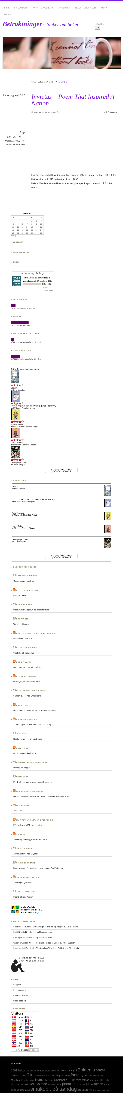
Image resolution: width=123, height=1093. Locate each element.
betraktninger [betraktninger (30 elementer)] (43, 1070)
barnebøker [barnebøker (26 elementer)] (31, 1071)
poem (16, 141)
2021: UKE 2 (18, 811)
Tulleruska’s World (28, 877)
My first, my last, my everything (34, 820)
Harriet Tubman (17, 443)
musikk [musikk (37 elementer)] (24, 1084)
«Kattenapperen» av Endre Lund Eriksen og (32, 725)
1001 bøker (64, 8)
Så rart (20, 834)
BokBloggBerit (25, 605)
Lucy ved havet (19, 595)
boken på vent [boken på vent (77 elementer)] (67, 1070)
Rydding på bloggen (21, 768)
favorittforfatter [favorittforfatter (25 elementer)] (90, 1075)
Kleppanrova (23, 748)
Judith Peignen (19, 464)
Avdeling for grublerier (22, 883)
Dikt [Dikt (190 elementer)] (29, 1075)
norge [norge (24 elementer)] (50, 1084)
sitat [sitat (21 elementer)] (28, 1090)
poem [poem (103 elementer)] (66, 1084)
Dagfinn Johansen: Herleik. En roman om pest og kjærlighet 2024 (41, 796)
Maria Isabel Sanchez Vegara (25, 426)
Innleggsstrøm (19, 990)
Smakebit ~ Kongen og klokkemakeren (35, 932)
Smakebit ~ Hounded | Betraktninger (28, 927)
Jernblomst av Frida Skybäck (25, 854)
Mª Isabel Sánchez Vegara (24, 408)
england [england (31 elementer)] (60, 1075)
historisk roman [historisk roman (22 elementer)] (28, 1080)
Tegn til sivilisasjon (21, 624)
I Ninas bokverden (26, 719)
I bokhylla (22, 705)
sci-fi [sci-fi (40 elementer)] (106, 1084)
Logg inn (17, 985)
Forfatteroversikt (42, 8)
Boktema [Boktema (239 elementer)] (86, 1069)
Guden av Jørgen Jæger (64, 943)
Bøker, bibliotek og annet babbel (36, 633)
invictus (15, 137)
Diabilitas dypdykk (27, 648)
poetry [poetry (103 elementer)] (76, 1084)
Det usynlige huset (19, 462)
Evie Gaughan (19, 390)
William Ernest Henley (15, 144)
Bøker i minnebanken (15, 8)
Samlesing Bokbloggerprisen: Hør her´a (30, 839)
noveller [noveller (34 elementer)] (57, 1084)
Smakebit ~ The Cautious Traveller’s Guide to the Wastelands (52, 948)
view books (49, 291)
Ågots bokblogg (25, 892)
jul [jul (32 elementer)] (52, 1080)
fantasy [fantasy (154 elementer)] (77, 1075)
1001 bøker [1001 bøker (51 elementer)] (18, 1070)
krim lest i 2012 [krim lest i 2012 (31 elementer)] (97, 1080)
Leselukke (22, 777)
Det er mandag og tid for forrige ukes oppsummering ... (36, 710)
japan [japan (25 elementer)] (47, 1080)
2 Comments (111, 112)
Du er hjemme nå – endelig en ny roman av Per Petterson (38, 868)
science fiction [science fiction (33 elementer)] (18, 1090)
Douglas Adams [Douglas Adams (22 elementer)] (41, 1075)
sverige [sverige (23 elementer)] (98, 1090)
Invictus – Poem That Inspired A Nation (72, 100)
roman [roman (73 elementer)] (98, 1084)
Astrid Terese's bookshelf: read (25, 369)
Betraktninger (22, 24)
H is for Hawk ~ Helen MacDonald (27, 739)
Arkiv (104, 8)
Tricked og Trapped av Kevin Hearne (62, 927)
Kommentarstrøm (20, 995)
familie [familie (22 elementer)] (67, 1075)
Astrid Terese (28, 278)
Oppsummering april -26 (23, 581)
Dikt (59, 112)
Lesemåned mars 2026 (23, 638)
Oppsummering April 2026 (24, 753)
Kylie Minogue (17, 424)
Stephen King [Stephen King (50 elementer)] (85, 1089)
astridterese (48, 112)
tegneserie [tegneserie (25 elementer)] (106, 1090)
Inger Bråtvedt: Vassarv (23, 897)
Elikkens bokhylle (27, 676)
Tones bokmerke (25, 863)
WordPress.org (19, 1001)
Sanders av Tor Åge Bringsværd (27, 696)
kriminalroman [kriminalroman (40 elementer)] (81, 1080)
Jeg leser (21, 734)
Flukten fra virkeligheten (31, 691)
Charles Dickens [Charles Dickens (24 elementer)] (18, 1075)
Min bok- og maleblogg (29, 791)
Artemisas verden (26, 576)
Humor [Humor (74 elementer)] (40, 1080)
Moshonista (23, 805)
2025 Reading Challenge (32, 273)
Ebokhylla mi (23, 662)
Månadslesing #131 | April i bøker (27, 825)
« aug (13, 236)
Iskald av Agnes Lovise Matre (39, 937)
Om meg (8, 14)
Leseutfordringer (85, 8)
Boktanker (22, 619)
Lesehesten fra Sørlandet (31, 762)
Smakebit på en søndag (23, 653)
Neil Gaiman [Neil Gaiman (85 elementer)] (38, 1084)
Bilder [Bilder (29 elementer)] (53, 1071)
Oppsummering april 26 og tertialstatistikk (31, 610)
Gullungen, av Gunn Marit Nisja (26, 681)
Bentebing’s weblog (27, 590)
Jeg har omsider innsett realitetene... (29, 667)
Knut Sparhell (19, 937)
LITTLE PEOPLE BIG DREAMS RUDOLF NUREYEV (33, 406)
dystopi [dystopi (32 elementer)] (52, 1075)
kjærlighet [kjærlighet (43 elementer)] (59, 1080)
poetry (22, 141)
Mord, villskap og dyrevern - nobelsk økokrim (32, 782)
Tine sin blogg (24, 849)
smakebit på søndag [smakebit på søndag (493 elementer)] (53, 1089)
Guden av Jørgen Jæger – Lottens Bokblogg (32, 943)
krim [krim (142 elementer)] (69, 1079)
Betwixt (14, 388)
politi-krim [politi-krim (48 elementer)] (87, 1084)
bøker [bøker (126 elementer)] (100, 1070)
